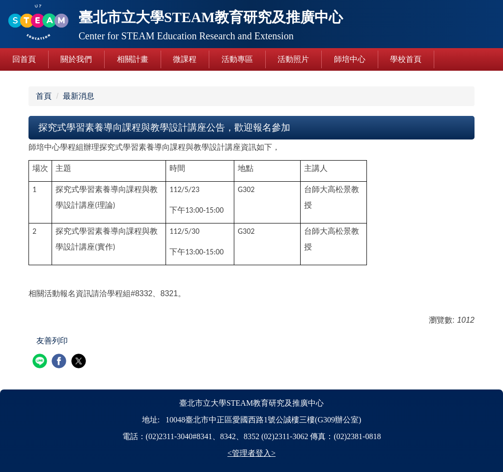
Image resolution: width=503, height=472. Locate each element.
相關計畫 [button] (132, 59)
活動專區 (237, 59)
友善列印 (52, 340)
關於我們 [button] (76, 59)
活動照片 (293, 59)
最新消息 (78, 96)
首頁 (44, 96)
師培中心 (349, 59)
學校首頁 (405, 59)
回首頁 (24, 59)
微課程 (184, 59)
